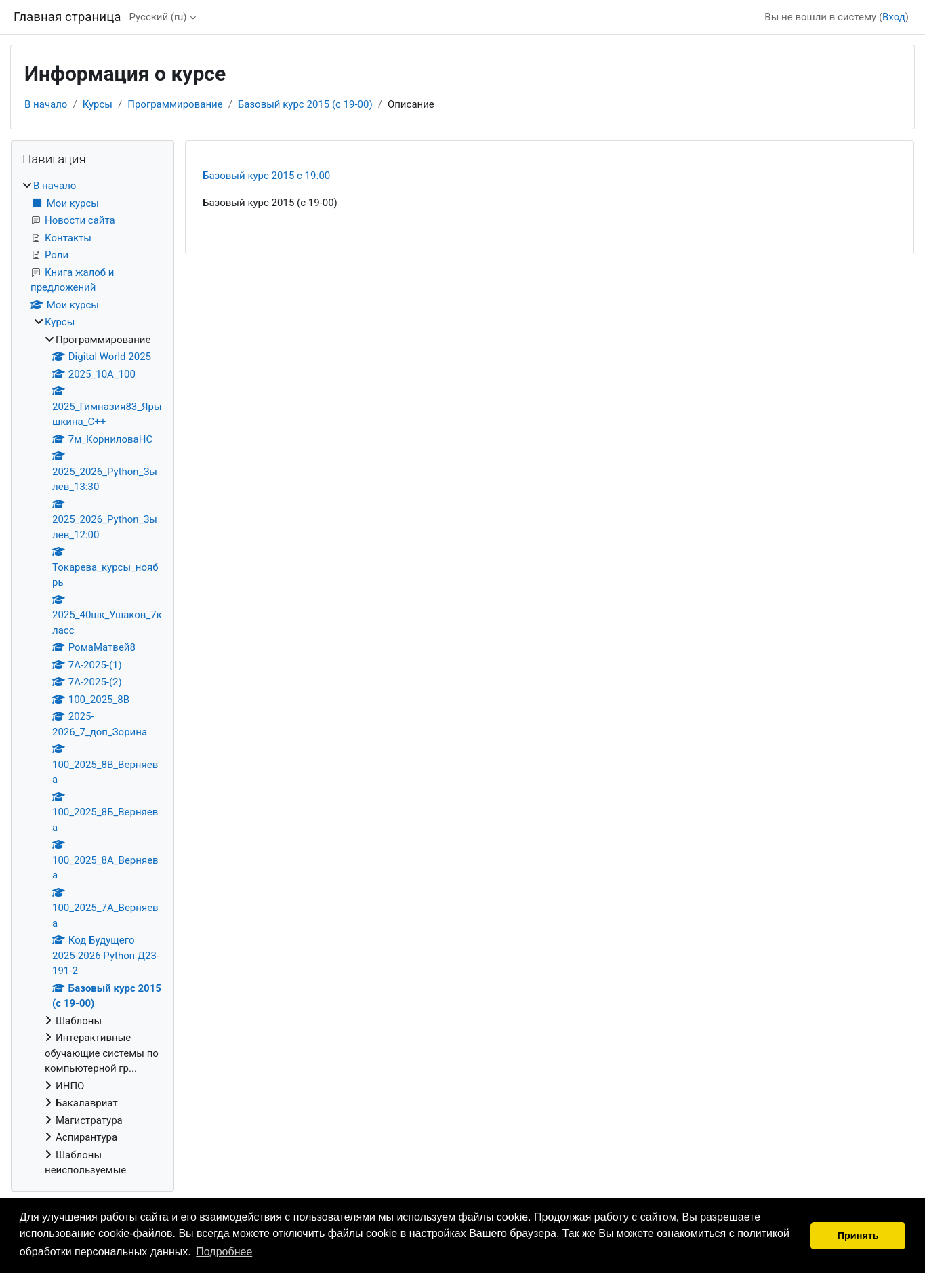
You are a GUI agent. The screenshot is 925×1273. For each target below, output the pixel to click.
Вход (893, 17)
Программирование (174, 104)
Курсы (97, 104)
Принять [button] (858, 1235)
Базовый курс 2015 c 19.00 (266, 175)
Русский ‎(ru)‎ (157, 17)
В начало (45, 104)
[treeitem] (92, 678)
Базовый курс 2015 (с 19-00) (305, 104)
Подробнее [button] (224, 1251)
